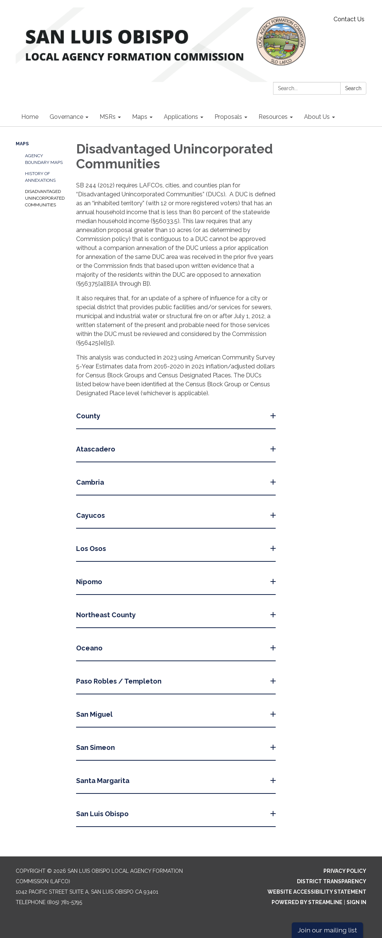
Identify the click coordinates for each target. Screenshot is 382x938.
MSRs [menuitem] (108, 116)
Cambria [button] (91, 482)
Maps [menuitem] (139, 116)
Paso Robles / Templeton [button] (119, 681)
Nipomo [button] (90, 582)
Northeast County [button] (106, 615)
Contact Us (349, 19)
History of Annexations (40, 177)
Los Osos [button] (91, 548)
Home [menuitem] (29, 116)
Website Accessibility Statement (316, 892)
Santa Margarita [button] (103, 781)
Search (353, 88)
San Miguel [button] (95, 714)
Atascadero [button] (96, 449)
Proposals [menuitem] (228, 116)
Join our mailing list (327, 930)
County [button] (89, 416)
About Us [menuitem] (317, 116)
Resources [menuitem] (273, 116)
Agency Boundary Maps (44, 159)
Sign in (356, 902)
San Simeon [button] (96, 747)
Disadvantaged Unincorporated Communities (45, 198)
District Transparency (331, 881)
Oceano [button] (90, 648)
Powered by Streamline (307, 902)
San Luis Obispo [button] (103, 814)
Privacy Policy (344, 871)
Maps (22, 143)
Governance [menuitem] (66, 116)
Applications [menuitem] (181, 116)
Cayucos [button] (91, 515)
